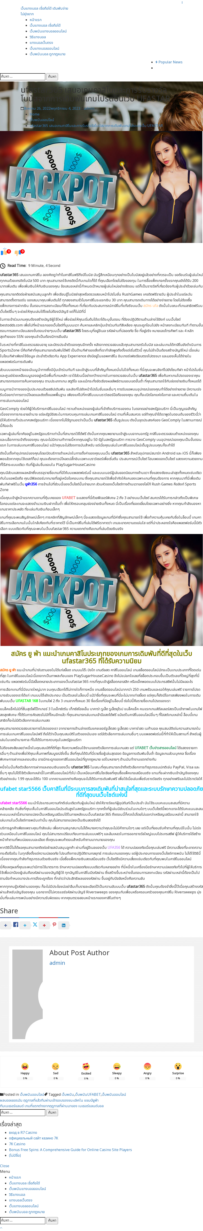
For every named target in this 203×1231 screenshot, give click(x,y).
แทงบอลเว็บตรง (41, 42)
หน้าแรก (36, 20)
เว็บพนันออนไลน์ (32, 1094)
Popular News (169, 62)
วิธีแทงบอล (38, 37)
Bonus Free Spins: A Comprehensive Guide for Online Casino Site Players (70, 1150)
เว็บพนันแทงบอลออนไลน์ (48, 31)
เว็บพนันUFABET (88, 1094)
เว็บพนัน (68, 1094)
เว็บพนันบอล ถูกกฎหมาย (47, 54)
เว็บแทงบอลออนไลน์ (44, 48)
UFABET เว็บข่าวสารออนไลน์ (155, 748)
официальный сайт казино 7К (33, 1138)
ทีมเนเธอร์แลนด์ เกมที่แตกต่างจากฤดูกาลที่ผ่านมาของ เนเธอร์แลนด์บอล (52, 1106)
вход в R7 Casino (23, 1132)
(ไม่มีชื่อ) (15, 1155)
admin (89, 108)
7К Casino (17, 1144)
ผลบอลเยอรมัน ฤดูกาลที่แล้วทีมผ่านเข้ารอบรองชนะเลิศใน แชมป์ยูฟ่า (49, 1100)
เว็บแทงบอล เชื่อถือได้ (45, 25)
